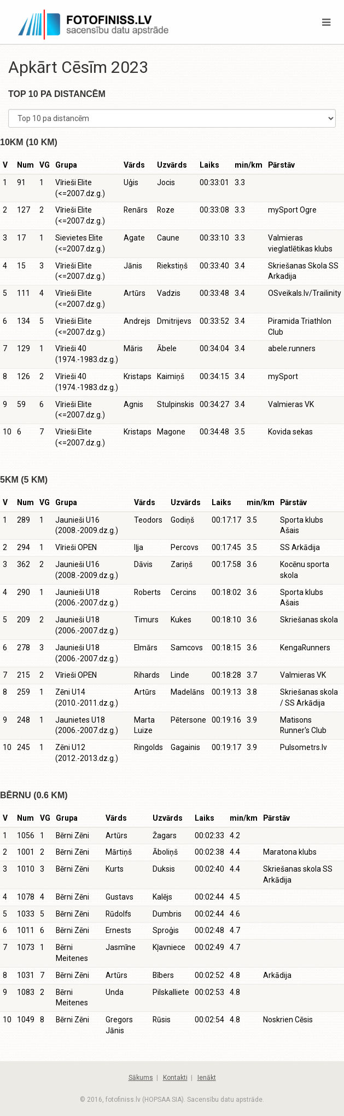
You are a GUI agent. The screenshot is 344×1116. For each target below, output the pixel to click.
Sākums (141, 1077)
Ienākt (206, 1077)
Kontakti (175, 1077)
